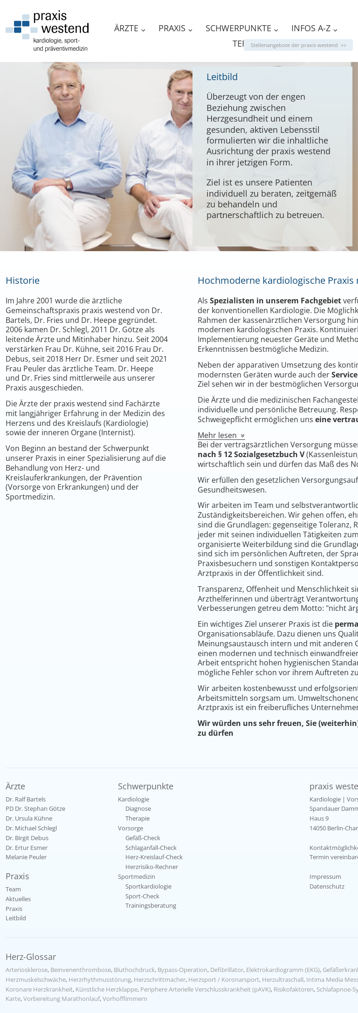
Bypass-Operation (182, 969)
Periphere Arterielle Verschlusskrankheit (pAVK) (205, 989)
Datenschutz (327, 886)
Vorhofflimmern (125, 998)
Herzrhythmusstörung (100, 979)
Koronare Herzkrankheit (39, 989)
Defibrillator (226, 969)
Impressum (325, 876)
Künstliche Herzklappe (107, 989)
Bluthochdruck (134, 969)
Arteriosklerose (27, 969)
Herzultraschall (282, 979)
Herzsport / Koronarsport (223, 979)
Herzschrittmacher (160, 979)
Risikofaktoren (294, 989)
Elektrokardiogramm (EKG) (283, 969)
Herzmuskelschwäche (36, 979)
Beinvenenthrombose (80, 969)
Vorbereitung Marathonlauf (61, 998)
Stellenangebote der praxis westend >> (298, 44)
